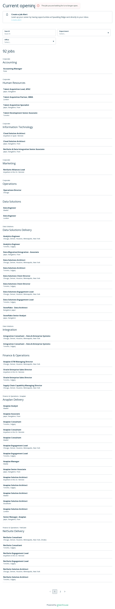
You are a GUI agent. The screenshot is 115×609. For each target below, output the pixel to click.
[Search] (29, 34)
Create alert (16, 20)
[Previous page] (50, 592)
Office (6, 40)
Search (7, 31)
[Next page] (64, 592)
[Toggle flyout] (108, 33)
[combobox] (59, 34)
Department (64, 31)
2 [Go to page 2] (60, 591)
